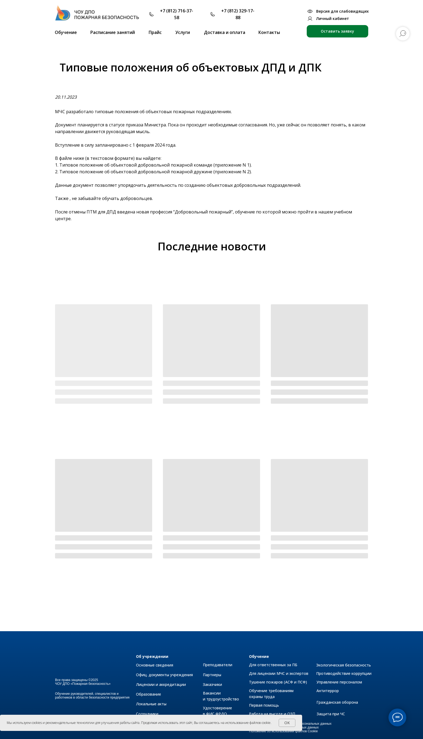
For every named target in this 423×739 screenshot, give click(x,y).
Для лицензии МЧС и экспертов (278, 673)
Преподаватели (217, 664)
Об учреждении (152, 656)
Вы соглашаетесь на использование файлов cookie (232, 722)
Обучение (259, 656)
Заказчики (212, 684)
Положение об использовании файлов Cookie (283, 731)
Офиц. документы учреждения (164, 674)
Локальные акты (151, 703)
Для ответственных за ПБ (273, 664)
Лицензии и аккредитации (161, 684)
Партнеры (212, 674)
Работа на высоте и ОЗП (272, 713)
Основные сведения (154, 665)
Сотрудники (147, 713)
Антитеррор (327, 690)
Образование (148, 694)
